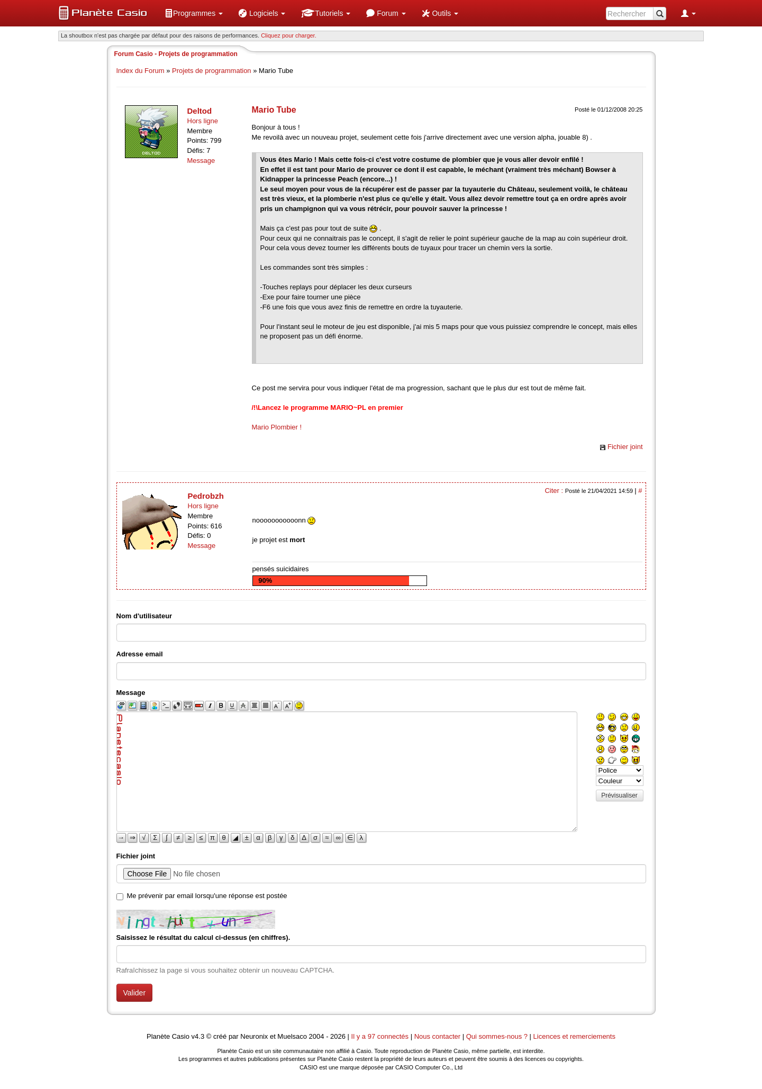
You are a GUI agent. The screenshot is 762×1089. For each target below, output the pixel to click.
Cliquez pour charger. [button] (288, 35)
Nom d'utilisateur (144, 616)
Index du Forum (140, 71)
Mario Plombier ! (277, 427)
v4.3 (198, 1036)
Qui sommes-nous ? (497, 1036)
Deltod (199, 110)
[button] (194, 13)
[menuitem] (194, 13)
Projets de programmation (211, 71)
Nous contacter (437, 1036)
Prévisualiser (619, 795)
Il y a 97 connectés (381, 1036)
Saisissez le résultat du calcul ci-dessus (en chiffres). (203, 937)
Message (201, 160)
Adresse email (139, 654)
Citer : (555, 491)
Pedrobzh (206, 495)
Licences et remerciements (574, 1036)
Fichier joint (624, 447)
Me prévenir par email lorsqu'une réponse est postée (207, 896)
